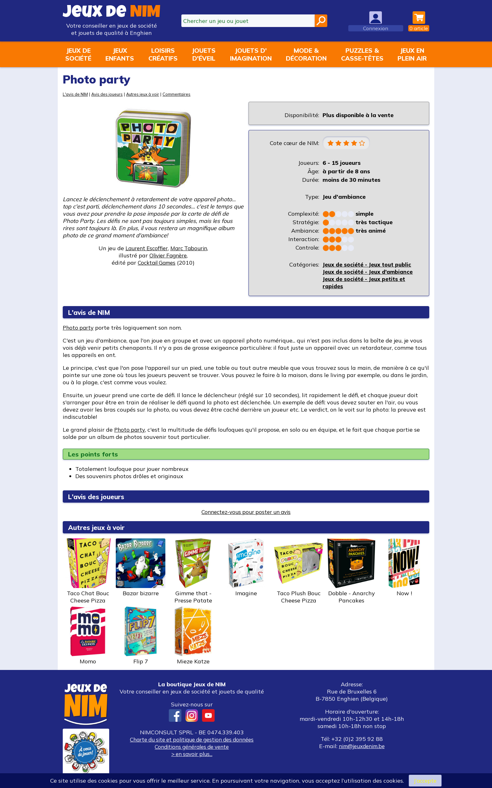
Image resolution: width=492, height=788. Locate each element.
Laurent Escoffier (145, 248)
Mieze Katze (193, 636)
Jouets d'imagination (251, 54)
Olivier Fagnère (168, 255)
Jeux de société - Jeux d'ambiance (369, 272)
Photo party (79, 328)
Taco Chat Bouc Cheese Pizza (88, 571)
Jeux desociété (78, 54)
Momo (88, 636)
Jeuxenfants (119, 54)
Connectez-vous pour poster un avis (246, 512)
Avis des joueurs (108, 94)
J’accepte (425, 780)
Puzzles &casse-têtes (362, 54)
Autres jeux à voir (146, 94)
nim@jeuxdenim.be (361, 746)
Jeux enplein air (412, 54)
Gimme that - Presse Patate (193, 571)
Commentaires (181, 94)
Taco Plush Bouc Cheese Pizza (299, 571)
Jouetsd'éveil (204, 54)
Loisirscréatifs (163, 54)
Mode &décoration (306, 54)
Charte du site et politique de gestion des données (191, 739)
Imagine (246, 568)
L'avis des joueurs (99, 496)
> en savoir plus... (191, 754)
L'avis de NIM (76, 94)
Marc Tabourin (190, 248)
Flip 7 (140, 636)
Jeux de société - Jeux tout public (368, 264)
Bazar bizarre (140, 568)
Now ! (404, 568)
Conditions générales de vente (191, 747)
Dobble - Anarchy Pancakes (351, 571)
